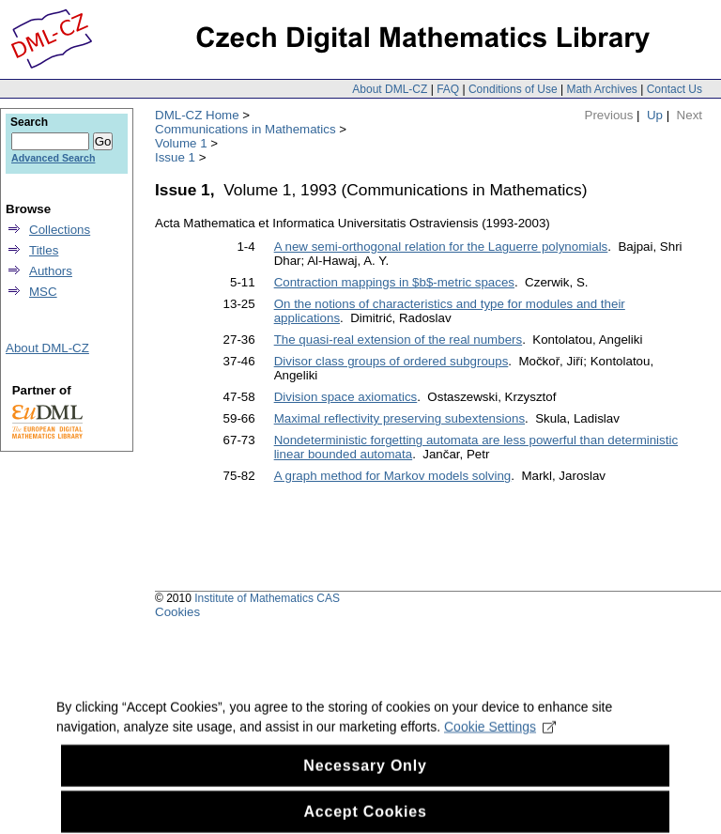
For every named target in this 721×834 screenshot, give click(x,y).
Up (655, 115)
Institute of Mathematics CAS (267, 598)
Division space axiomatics (346, 397)
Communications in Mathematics (245, 129)
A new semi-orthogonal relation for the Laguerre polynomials (441, 246)
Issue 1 (175, 157)
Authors (50, 271)
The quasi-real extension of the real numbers (398, 339)
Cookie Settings (500, 741)
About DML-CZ (389, 89)
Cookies (177, 612)
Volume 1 (181, 143)
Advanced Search (53, 157)
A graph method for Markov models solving (393, 476)
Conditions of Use (513, 89)
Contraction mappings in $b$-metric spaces (394, 282)
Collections (59, 230)
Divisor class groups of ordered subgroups (391, 361)
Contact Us (674, 89)
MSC (43, 292)
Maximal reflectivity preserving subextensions (399, 418)
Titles (43, 250)
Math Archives (601, 89)
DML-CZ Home (197, 115)
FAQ (448, 89)
